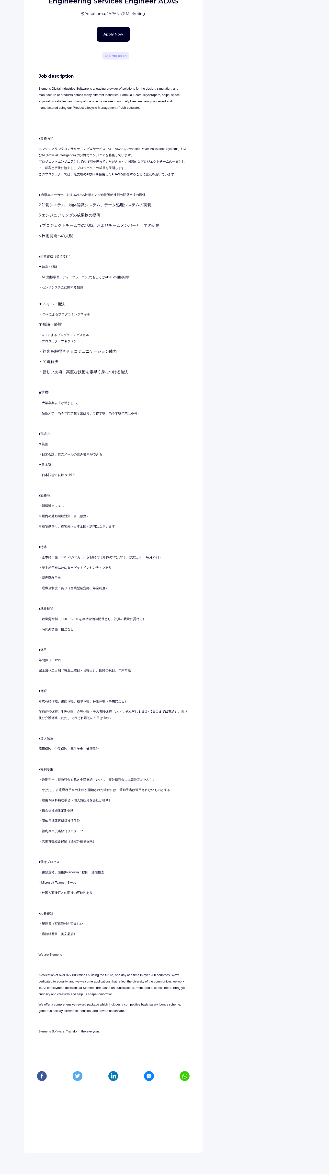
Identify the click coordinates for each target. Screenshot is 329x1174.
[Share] (184, 69)
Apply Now (104, 135)
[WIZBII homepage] (24, 10)
